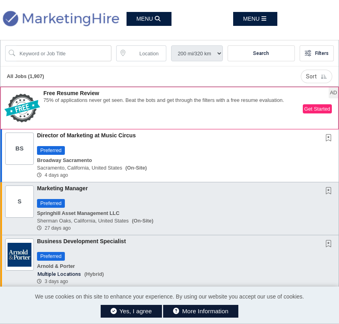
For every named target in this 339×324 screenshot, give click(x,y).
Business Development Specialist (81, 241)
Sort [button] (316, 76)
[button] (255, 19)
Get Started (317, 109)
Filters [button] (317, 53)
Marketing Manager (62, 188)
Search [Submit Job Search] (261, 53)
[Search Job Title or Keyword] (63, 53)
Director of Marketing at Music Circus (86, 135)
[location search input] (146, 53)
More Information (200, 311)
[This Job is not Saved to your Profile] (330, 138)
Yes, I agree (131, 311)
